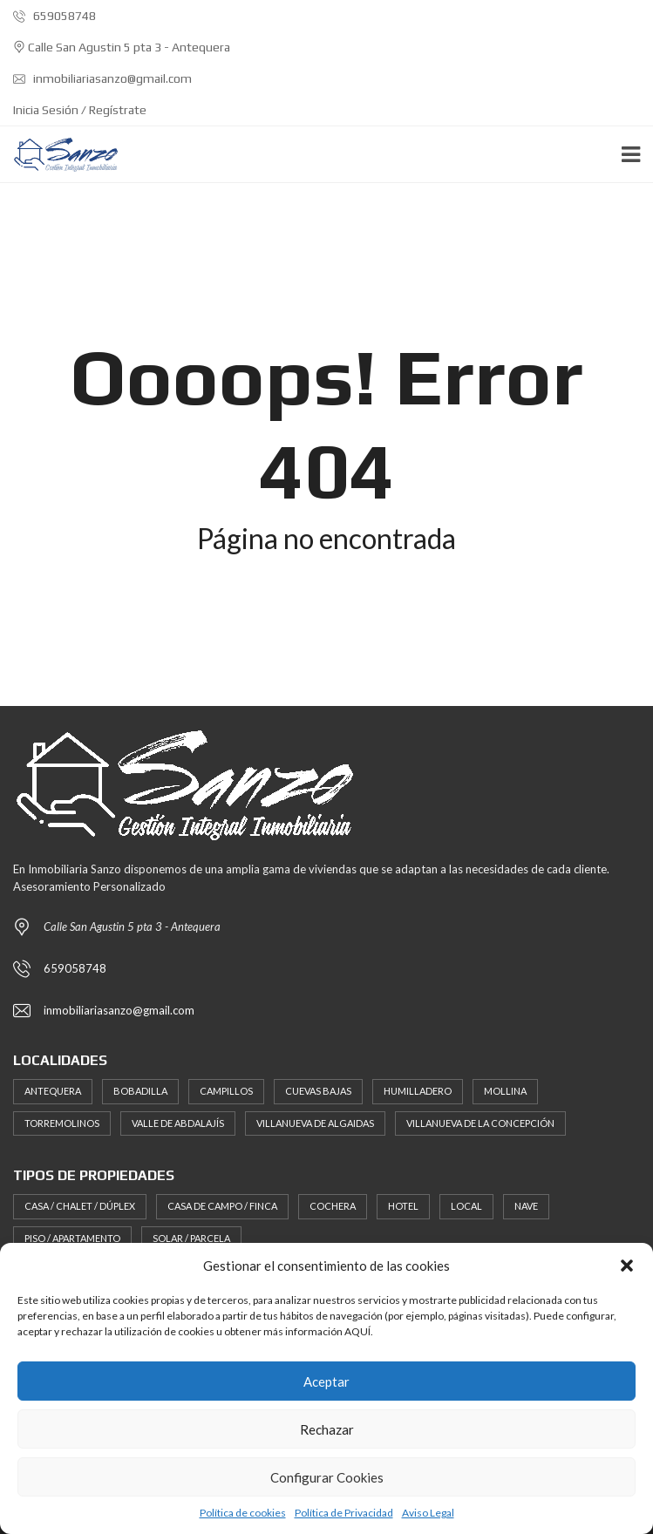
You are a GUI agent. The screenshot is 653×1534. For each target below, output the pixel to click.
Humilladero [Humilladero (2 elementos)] (418, 1090)
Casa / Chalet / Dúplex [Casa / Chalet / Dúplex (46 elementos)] (79, 1206)
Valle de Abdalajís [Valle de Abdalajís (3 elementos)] (178, 1123)
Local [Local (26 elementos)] (466, 1206)
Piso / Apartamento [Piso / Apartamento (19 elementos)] (72, 1238)
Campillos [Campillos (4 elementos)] (226, 1090)
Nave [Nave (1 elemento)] (526, 1206)
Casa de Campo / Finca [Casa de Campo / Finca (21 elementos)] (222, 1206)
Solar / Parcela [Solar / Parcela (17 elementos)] (191, 1238)
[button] (627, 1265)
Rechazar (327, 1429)
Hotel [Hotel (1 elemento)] (403, 1206)
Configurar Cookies (327, 1477)
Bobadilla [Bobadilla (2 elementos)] (140, 1090)
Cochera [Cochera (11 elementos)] (332, 1206)
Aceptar (326, 1381)
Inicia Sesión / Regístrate (79, 110)
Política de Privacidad (344, 1512)
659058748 (54, 16)
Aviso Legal (428, 1512)
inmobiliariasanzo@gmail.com (102, 78)
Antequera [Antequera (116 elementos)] (52, 1090)
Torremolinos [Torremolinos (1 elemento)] (61, 1123)
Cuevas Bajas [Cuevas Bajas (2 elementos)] (318, 1090)
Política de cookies (243, 1512)
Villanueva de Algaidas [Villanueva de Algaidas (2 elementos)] (315, 1123)
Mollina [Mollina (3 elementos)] (505, 1090)
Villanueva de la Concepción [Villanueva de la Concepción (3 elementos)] (480, 1123)
